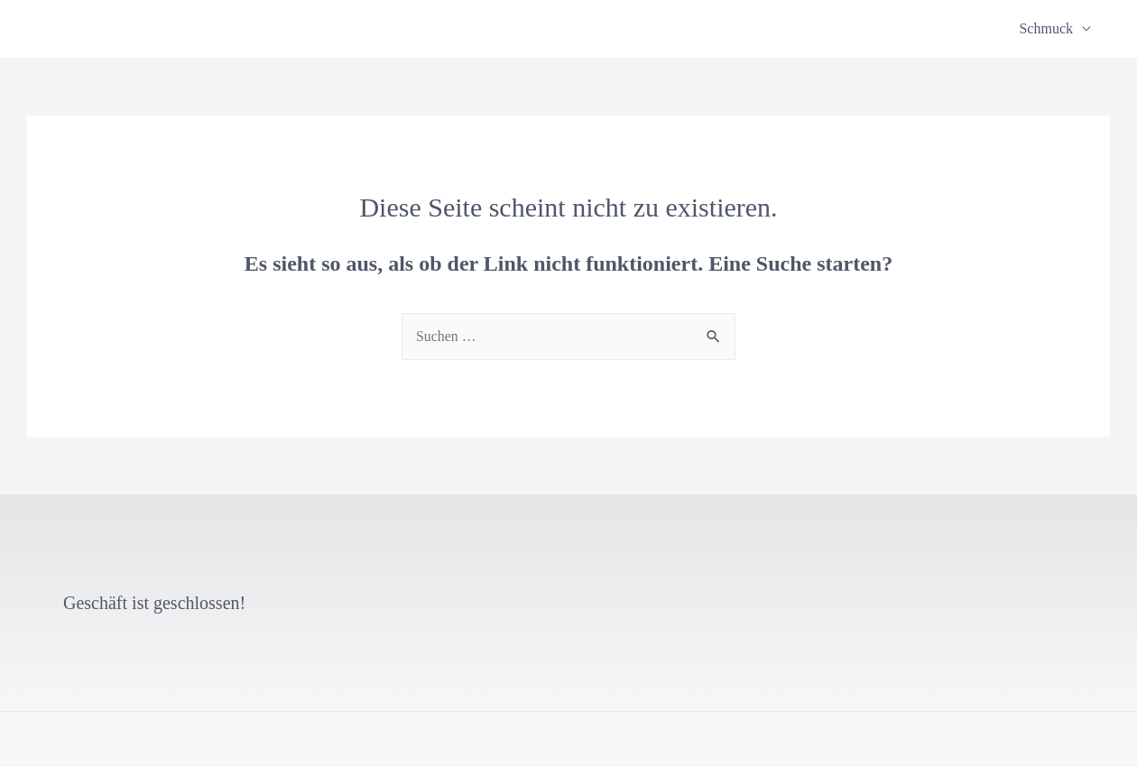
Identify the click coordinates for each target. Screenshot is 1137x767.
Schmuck (1046, 28)
